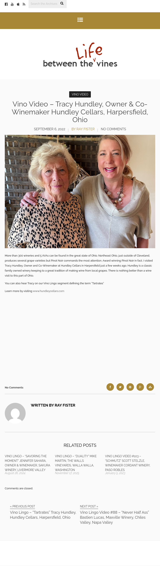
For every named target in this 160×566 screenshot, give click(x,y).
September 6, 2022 (49, 129)
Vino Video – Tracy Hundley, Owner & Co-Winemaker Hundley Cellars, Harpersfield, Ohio (80, 112)
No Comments (113, 129)
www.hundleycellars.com (48, 291)
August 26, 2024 (15, 473)
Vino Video (80, 94)
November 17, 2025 (67, 473)
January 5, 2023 (115, 473)
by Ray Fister (83, 129)
